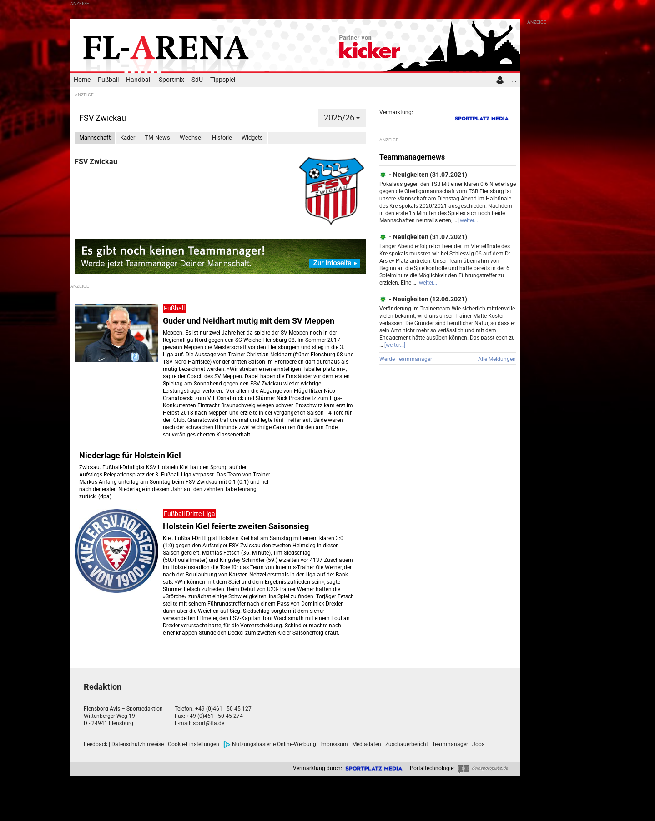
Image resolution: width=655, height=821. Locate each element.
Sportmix (171, 80)
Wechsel (191, 137)
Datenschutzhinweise (137, 744)
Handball (138, 80)
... (514, 80)
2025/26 (342, 117)
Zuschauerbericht (406, 744)
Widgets (252, 137)
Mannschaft (95, 137)
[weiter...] (468, 220)
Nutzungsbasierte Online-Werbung (269, 744)
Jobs (478, 744)
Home (82, 80)
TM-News (157, 137)
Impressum (334, 744)
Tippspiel (222, 80)
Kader (127, 137)
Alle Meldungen (497, 359)
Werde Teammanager (405, 359)
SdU (197, 80)
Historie (222, 137)
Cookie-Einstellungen (193, 744)
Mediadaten (366, 744)
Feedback (95, 744)
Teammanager (450, 744)
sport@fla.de (208, 723)
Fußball (108, 80)
